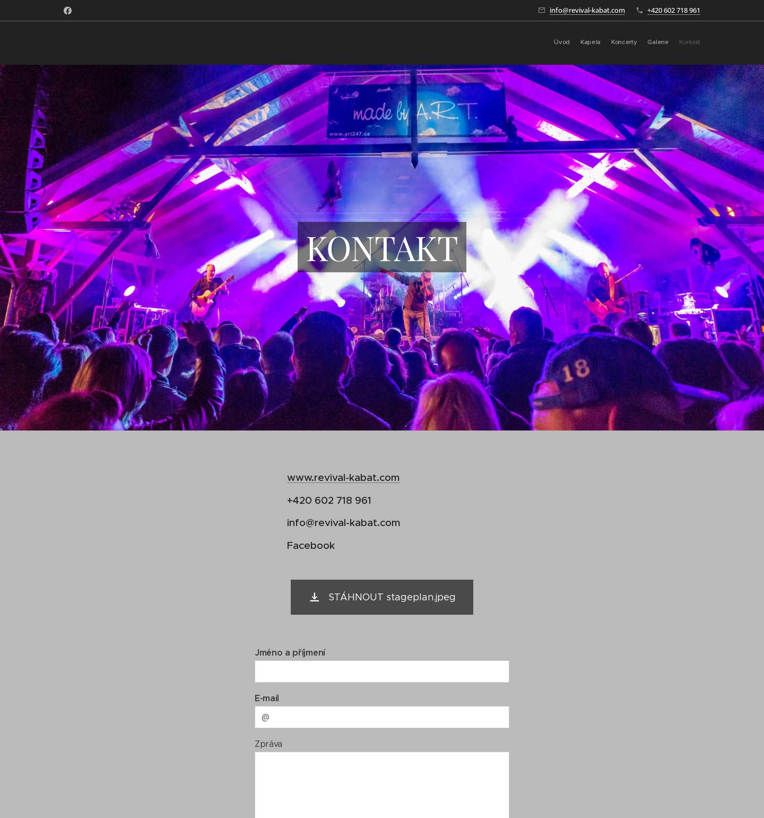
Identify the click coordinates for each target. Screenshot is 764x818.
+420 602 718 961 (673, 10)
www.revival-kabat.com (343, 477)
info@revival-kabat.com (587, 10)
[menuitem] (659, 43)
